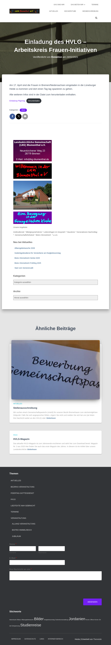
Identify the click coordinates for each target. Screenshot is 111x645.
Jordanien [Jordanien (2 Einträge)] (77, 619)
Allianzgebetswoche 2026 (25, 248)
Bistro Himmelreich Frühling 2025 (28, 263)
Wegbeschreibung (90, 11)
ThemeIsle (97, 639)
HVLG (23, 110)
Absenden (92, 602)
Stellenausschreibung (25, 408)
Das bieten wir (78, 5)
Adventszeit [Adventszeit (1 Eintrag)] (13, 619)
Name (12, 544)
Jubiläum (16, 536)
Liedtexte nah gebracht (23, 506)
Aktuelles (53, 11)
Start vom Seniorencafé (24, 268)
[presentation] (28, 594)
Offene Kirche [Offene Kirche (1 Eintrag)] (94, 619)
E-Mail (13, 558)
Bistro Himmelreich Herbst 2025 (27, 258)
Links (42, 639)
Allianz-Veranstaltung (23, 524)
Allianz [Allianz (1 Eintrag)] (19, 619)
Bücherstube (70, 11)
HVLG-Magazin (21, 439)
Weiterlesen (51, 418)
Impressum (16, 639)
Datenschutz (30, 639)
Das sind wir (59, 5)
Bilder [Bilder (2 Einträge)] (39, 619)
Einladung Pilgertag (17, 101)
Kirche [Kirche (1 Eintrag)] (87, 619)
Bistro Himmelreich (22, 530)
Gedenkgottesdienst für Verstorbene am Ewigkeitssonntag (38, 253)
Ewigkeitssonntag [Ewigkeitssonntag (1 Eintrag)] (49, 619)
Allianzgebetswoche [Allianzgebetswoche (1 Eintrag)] (28, 619)
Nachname (42, 553)
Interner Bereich (55, 639)
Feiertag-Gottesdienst (22, 493)
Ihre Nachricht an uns (20, 569)
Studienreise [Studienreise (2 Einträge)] (30, 625)
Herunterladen (34, 101)
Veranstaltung (18, 518)
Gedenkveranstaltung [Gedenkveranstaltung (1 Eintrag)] (61, 619)
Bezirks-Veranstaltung (22, 487)
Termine (95, 5)
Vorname (12, 553)
